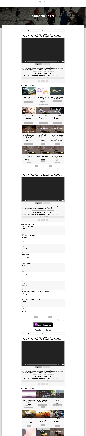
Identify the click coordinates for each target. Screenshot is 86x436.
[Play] (23, 61)
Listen (47, 64)
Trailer (41, 405)
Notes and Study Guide (43, 77)
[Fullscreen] (63, 61)
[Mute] (61, 61)
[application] (43, 50)
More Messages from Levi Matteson (38, 71)
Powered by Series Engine (60, 170)
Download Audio (51, 71)
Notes (43, 102)
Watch (39, 64)
